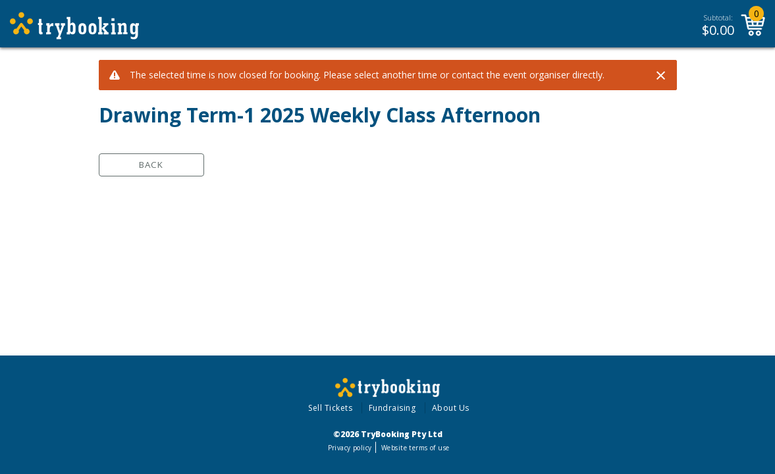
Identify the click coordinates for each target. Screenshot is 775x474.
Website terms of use (415, 447)
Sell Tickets (330, 407)
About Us (450, 407)
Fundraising (392, 407)
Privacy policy (350, 447)
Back (151, 165)
